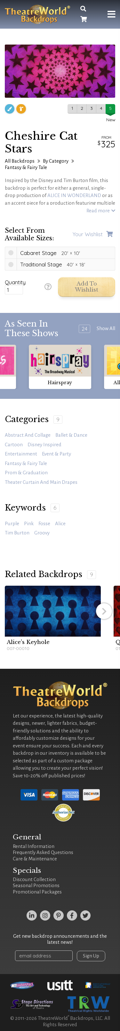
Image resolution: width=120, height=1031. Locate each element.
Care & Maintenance (35, 858)
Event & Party (56, 453)
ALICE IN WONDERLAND (74, 195)
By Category (55, 161)
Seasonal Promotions (36, 885)
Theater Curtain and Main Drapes (41, 482)
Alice (60, 523)
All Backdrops (20, 161)
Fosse (44, 523)
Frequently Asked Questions (43, 852)
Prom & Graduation (26, 472)
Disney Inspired (44, 444)
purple (12, 523)
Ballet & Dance (71, 435)
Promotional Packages (37, 891)
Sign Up (91, 955)
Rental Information (33, 846)
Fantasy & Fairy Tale (26, 167)
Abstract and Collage (28, 435)
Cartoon (14, 444)
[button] (104, 611)
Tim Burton (17, 532)
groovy (42, 532)
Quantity (15, 282)
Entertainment (21, 453)
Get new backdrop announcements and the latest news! (60, 939)
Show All (106, 328)
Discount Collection (34, 879)
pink (29, 523)
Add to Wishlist (86, 286)
